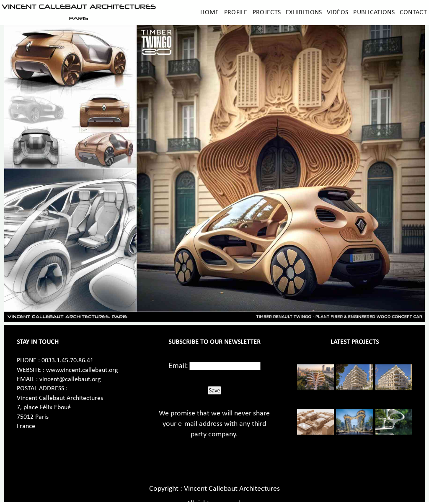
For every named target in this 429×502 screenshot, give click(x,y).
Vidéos (337, 12)
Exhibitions (304, 12)
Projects (267, 12)
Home (209, 12)
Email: (178, 365)
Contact (413, 12)
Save (214, 390)
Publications (374, 12)
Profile (236, 12)
